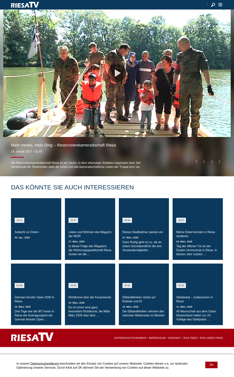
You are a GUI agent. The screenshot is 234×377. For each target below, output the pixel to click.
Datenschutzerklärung (44, 363)
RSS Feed (190, 345)
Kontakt (174, 345)
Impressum (157, 345)
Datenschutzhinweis (130, 345)
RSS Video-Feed (211, 345)
